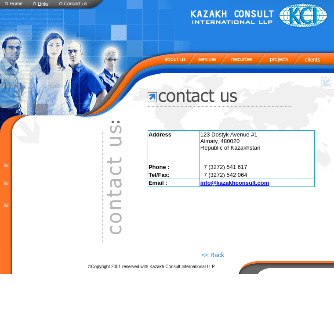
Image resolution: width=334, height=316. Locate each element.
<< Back (213, 255)
